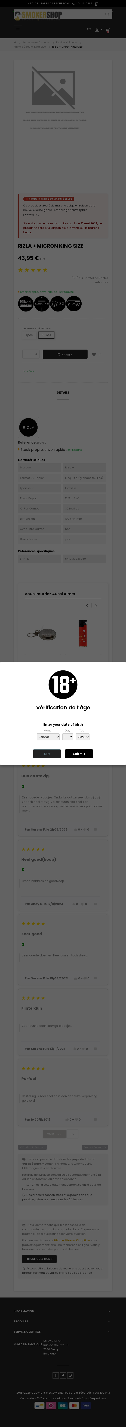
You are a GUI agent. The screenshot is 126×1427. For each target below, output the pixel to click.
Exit (47, 754)
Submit (79, 754)
